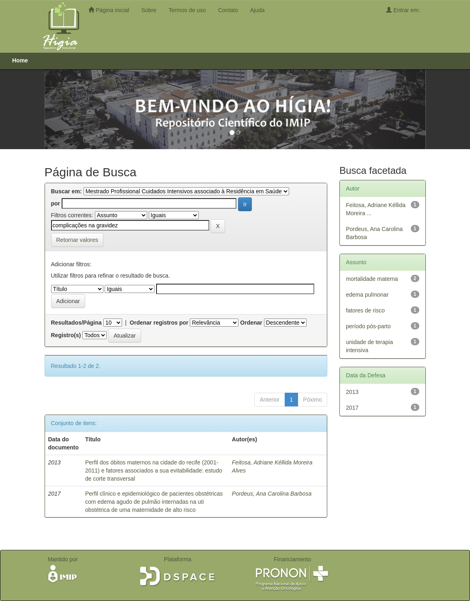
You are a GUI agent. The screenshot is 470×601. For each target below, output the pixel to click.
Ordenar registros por (159, 322)
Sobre (148, 10)
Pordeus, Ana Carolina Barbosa (271, 493)
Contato (228, 10)
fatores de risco (365, 310)
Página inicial (108, 9)
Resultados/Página (76, 322)
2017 (352, 407)
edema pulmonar (367, 294)
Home (20, 60)
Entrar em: (405, 9)
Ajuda (257, 10)
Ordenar (251, 322)
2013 (352, 392)
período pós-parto (368, 326)
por (55, 203)
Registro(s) (66, 335)
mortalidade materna (372, 279)
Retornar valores (77, 240)
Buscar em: (66, 191)
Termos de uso (187, 10)
